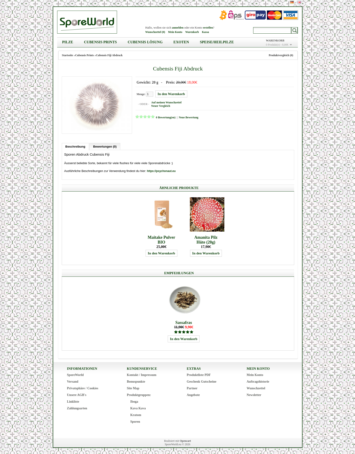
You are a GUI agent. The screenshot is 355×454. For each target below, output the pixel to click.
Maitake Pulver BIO (161, 239)
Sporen (135, 421)
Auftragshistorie (258, 381)
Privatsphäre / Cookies (82, 387)
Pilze (67, 42)
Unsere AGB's (76, 394)
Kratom (135, 414)
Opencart (185, 440)
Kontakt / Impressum (141, 374)
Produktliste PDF (199, 374)
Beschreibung (75, 146)
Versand (72, 381)
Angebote (193, 394)
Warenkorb (192, 32)
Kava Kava (138, 407)
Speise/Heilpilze (217, 42)
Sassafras (183, 322)
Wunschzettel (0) (155, 32)
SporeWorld (75, 374)
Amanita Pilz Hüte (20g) (205, 239)
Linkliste (73, 401)
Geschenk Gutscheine (202, 381)
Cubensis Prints (100, 42)
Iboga (134, 401)
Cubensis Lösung (145, 42)
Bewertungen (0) (105, 146)
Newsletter (254, 394)
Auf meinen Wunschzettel (165, 102)
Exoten (181, 42)
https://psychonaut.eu (161, 170)
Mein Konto (175, 32)
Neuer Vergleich (159, 105)
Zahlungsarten (77, 407)
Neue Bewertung (188, 117)
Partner (192, 387)
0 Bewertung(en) (165, 117)
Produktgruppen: (139, 394)
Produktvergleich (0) (281, 55)
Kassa (205, 32)
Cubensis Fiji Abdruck (109, 55)
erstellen (208, 27)
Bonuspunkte (136, 381)
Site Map (133, 387)
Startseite (67, 55)
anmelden (177, 27)
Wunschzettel (256, 387)
